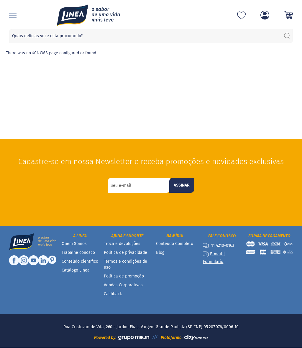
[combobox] (151, 36)
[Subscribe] (181, 185)
